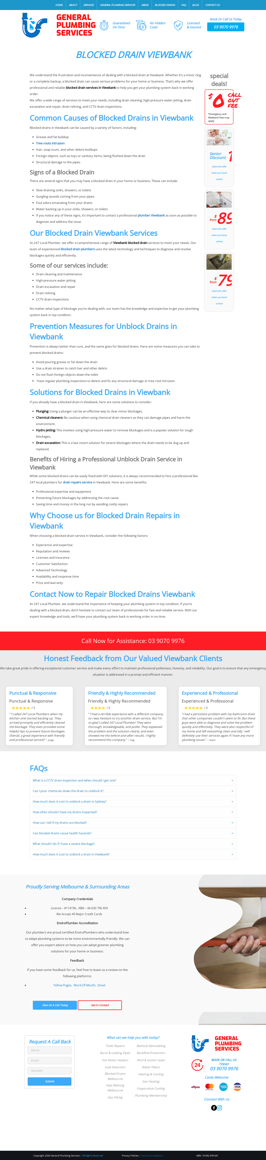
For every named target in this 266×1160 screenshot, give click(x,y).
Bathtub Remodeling (151, 1046)
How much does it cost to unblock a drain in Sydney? (69, 801)
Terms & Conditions (152, 1155)
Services (88, 5)
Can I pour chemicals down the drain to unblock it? (68, 791)
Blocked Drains (165, 5)
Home (59, 5)
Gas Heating (150, 1081)
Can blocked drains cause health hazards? (62, 833)
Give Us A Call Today (55, 1005)
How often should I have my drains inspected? (65, 812)
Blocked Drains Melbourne (115, 1076)
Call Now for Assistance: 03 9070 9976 (133, 641)
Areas (144, 5)
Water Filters (151, 1067)
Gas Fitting (115, 1097)
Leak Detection (115, 1067)
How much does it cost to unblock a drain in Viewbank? (71, 854)
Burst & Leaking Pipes (115, 1053)
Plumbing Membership (151, 1095)
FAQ (183, 5)
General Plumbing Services (117, 5)
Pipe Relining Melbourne (115, 1087)
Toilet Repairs (115, 1046)
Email (101, 985)
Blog (195, 5)
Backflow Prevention (151, 1053)
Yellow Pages (62, 985)
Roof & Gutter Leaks (151, 1060)
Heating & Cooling (150, 1074)
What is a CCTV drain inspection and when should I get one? (74, 780)
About (73, 5)
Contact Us (212, 5)
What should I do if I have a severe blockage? (64, 844)
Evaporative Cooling (151, 1088)
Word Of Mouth (84, 985)
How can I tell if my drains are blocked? (60, 823)
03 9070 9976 (226, 26)
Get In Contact (100, 1005)
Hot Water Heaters (115, 1060)
